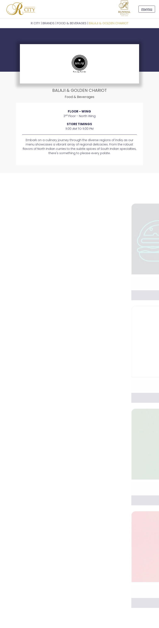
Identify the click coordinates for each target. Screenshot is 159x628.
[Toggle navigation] (146, 9)
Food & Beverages (71, 23)
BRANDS (48, 23)
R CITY (35, 23)
